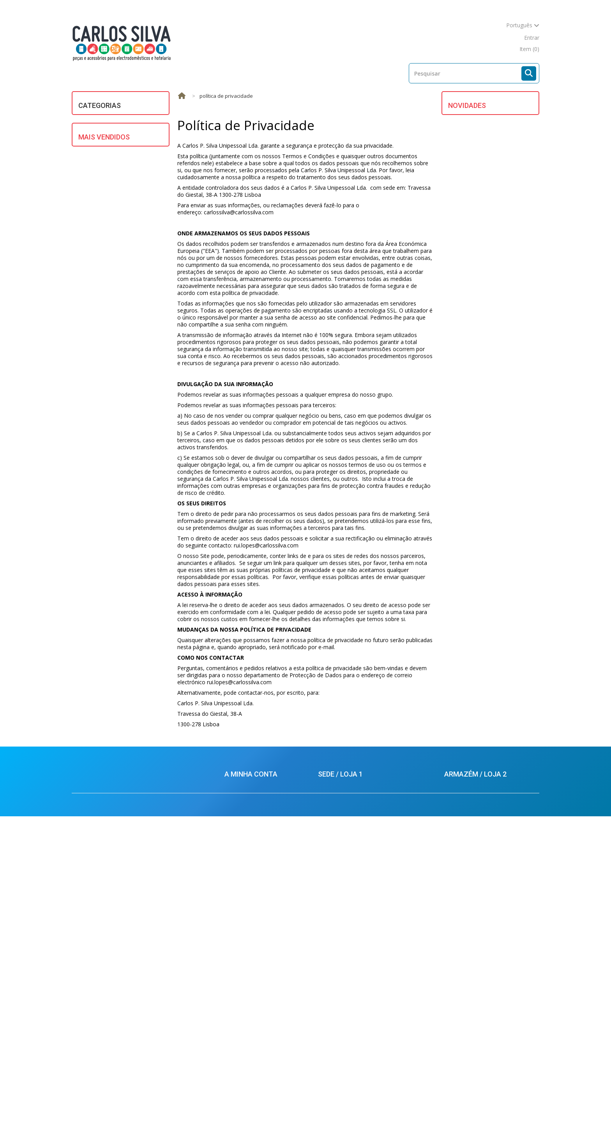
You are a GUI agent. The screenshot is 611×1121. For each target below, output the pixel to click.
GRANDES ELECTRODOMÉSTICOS (113, 177)
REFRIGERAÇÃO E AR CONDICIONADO (109, 283)
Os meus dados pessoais (256, 963)
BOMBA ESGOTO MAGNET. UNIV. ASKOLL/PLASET (127, 420)
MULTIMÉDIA (100, 233)
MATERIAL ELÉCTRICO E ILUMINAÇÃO (114, 197)
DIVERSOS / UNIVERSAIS (114, 147)
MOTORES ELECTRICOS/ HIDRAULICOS (114, 216)
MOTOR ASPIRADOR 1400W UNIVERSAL (501, 453)
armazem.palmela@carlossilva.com (489, 1029)
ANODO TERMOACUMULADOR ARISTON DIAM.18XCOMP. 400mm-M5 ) (504, 399)
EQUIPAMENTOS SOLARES (117, 161)
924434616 (340, 982)
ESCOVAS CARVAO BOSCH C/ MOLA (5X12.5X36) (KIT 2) (129, 573)
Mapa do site (405, 1100)
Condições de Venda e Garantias (265, 975)
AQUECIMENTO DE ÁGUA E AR (122, 119)
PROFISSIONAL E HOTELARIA (120, 267)
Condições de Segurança (255, 1008)
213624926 (341, 960)
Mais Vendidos (104, 351)
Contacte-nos (359, 1100)
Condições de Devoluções (257, 1019)
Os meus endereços (249, 951)
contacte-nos (456, 37)
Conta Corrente (243, 940)
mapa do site (499, 37)
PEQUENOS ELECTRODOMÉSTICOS (113, 250)
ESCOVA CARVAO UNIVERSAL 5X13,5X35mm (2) (127, 769)
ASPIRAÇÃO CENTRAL (111, 133)
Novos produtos (205, 1100)
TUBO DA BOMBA (498, 261)
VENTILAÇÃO (99, 314)
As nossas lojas (309, 1100)
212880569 (464, 978)
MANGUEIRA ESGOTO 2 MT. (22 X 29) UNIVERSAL (133, 820)
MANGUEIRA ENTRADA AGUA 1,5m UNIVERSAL (135, 373)
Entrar (531, 37)
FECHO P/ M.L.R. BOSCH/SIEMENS (497, 343)
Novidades (467, 105)
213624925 (338, 950)
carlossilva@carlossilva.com (354, 1048)
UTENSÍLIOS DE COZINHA (116, 300)
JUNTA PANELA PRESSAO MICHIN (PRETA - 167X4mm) (130, 522)
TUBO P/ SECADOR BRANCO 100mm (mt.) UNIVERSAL (133, 471)
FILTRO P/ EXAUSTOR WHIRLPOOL (502, 300)
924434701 (466, 1001)
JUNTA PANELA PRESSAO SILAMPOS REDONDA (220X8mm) (134, 718)
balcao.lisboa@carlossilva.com (357, 1033)
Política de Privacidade (252, 1031)
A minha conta (250, 915)
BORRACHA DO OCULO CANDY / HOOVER (505, 221)
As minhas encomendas (254, 928)
